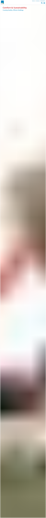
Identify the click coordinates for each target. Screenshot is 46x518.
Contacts (37, 0)
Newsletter (42, 0)
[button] (41, 3)
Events (33, 0)
